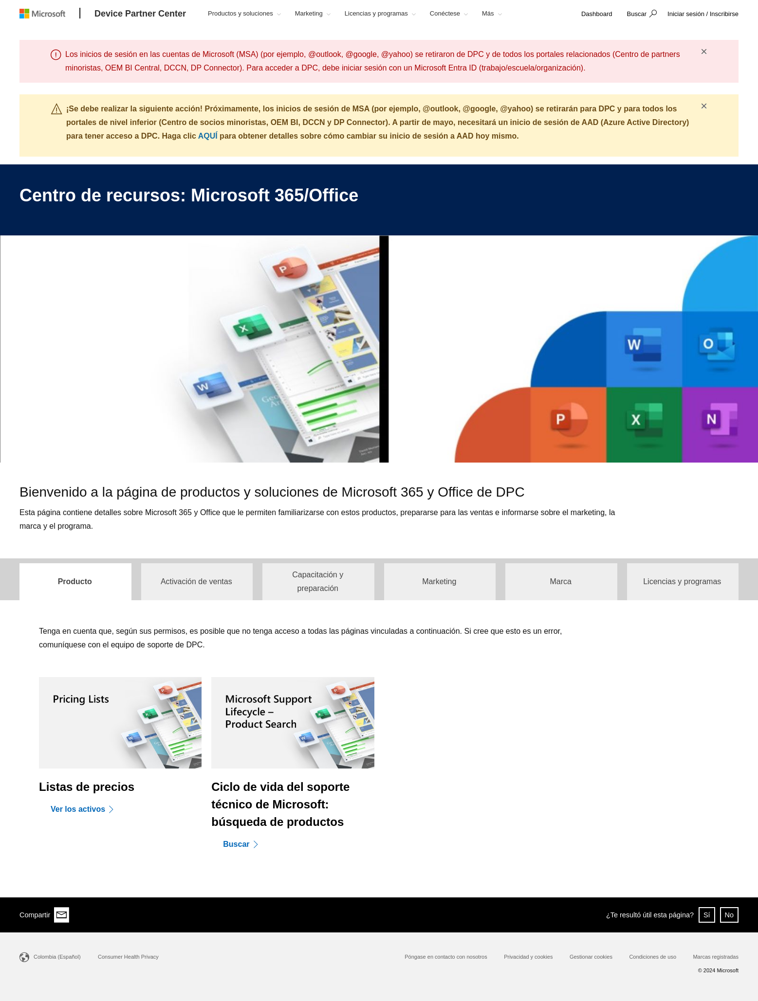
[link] (597, 14)
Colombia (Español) (57, 957)
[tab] (74, 581)
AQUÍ (208, 136)
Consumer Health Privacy (128, 957)
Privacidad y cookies (528, 957)
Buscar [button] (637, 14)
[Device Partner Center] (140, 14)
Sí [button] (706, 915)
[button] (641, 14)
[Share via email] (62, 915)
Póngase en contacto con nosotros (446, 957)
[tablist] (379, 579)
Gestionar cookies (591, 957)
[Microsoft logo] (49, 13)
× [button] (704, 51)
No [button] (729, 915)
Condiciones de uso (652, 957)
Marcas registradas (716, 957)
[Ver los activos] (85, 809)
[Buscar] (244, 844)
